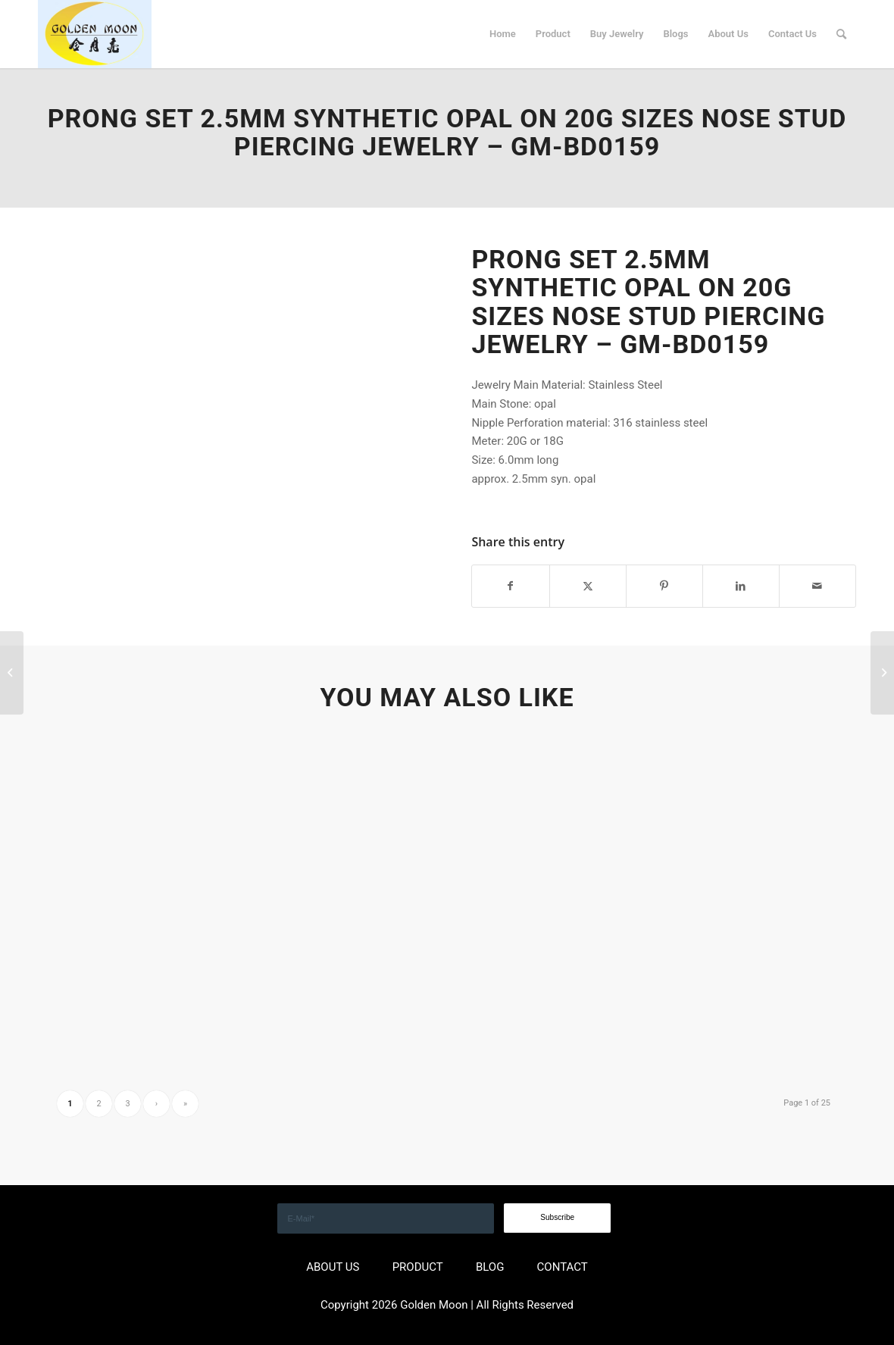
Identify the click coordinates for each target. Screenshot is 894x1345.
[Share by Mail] (817, 586)
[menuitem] (503, 34)
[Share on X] (588, 586)
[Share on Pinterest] (664, 586)
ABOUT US (332, 1267)
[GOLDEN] (95, 34)
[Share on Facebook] (510, 586)
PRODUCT (417, 1267)
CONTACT (562, 1267)
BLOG (490, 1267)
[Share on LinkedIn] (741, 586)
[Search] (841, 34)
